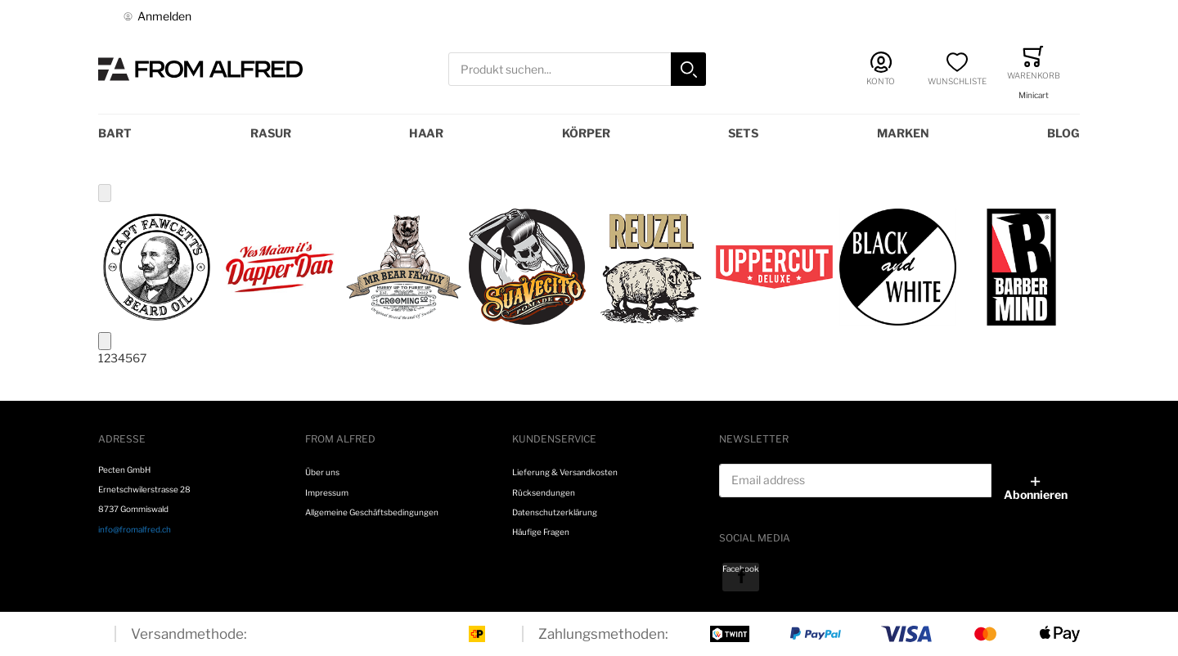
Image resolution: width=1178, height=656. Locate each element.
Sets (743, 133)
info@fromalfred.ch (134, 529)
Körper (586, 133)
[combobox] (577, 69)
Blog (1063, 133)
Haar (426, 133)
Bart (115, 133)
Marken (903, 133)
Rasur (270, 133)
